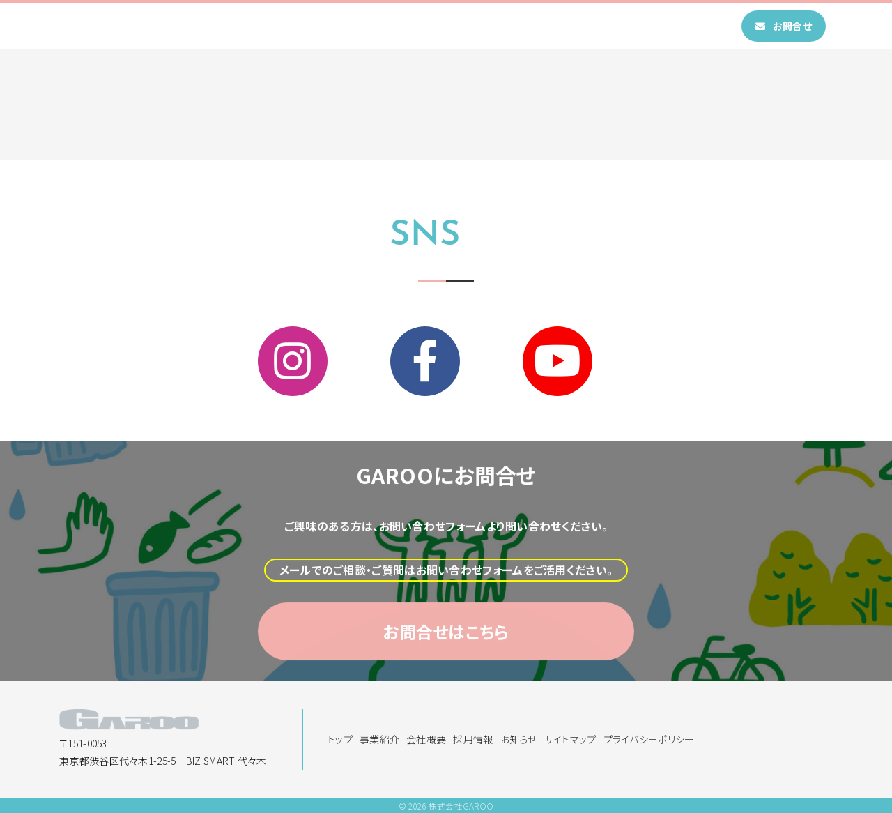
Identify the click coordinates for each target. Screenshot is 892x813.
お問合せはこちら (446, 667)
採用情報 (515, 26)
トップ (318, 26)
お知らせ (581, 26)
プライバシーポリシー (649, 739)
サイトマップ (570, 739)
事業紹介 (379, 26)
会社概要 (447, 26)
